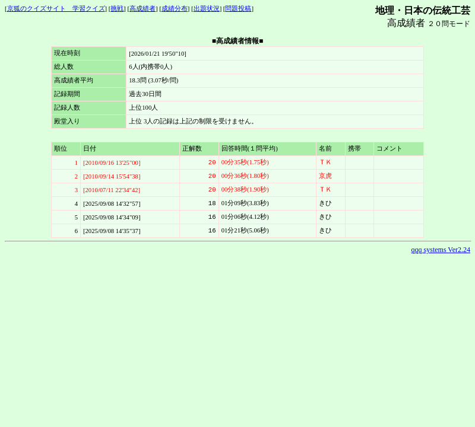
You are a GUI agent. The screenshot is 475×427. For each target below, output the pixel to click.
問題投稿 (238, 8)
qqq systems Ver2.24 (440, 250)
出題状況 (207, 8)
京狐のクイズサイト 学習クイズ (56, 8)
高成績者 (142, 8)
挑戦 (117, 8)
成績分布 (175, 8)
